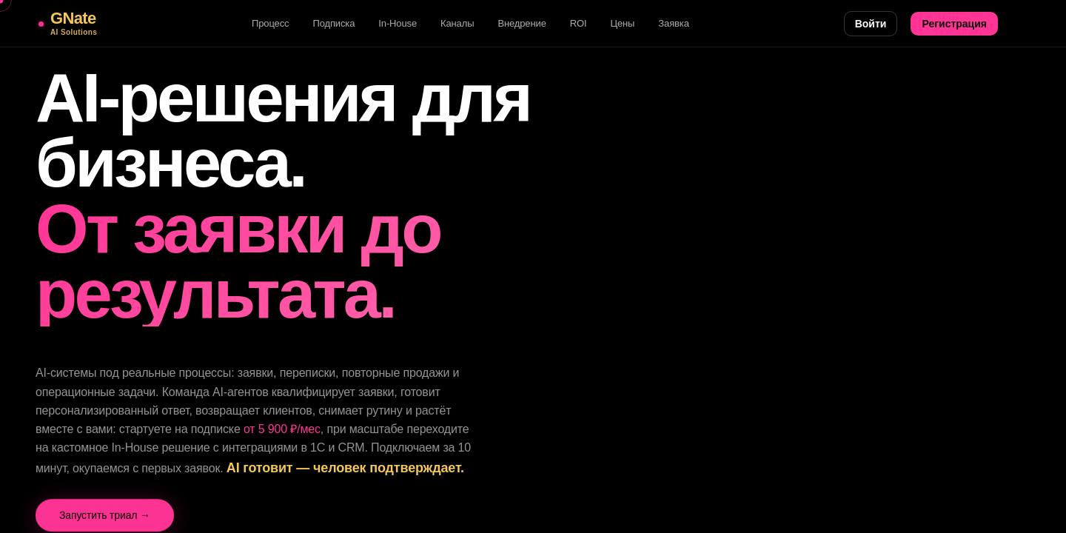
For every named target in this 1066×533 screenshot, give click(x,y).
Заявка (673, 23)
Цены (622, 23)
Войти (871, 24)
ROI (578, 23)
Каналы (457, 23)
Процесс (270, 23)
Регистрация (954, 24)
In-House (397, 23)
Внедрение (521, 23)
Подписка (333, 23)
